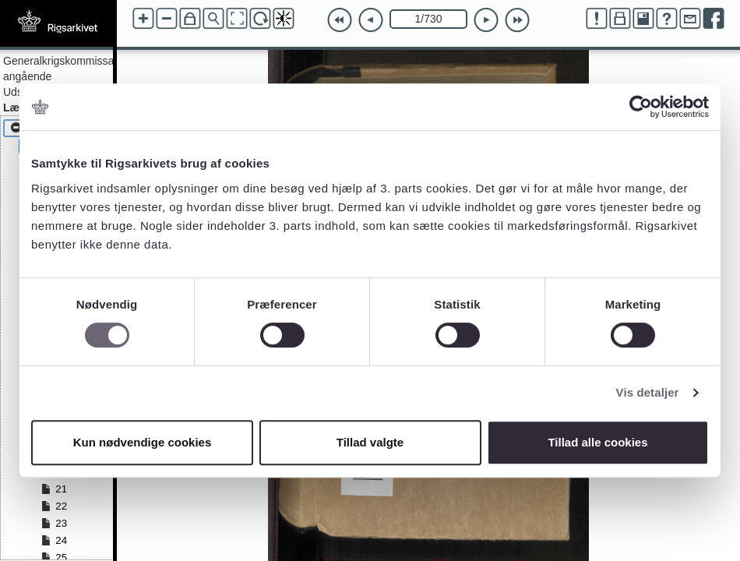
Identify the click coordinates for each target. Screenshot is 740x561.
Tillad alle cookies (597, 442)
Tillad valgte (370, 442)
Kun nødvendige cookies (142, 442)
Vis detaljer (647, 392)
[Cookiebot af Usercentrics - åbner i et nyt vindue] (641, 106)
